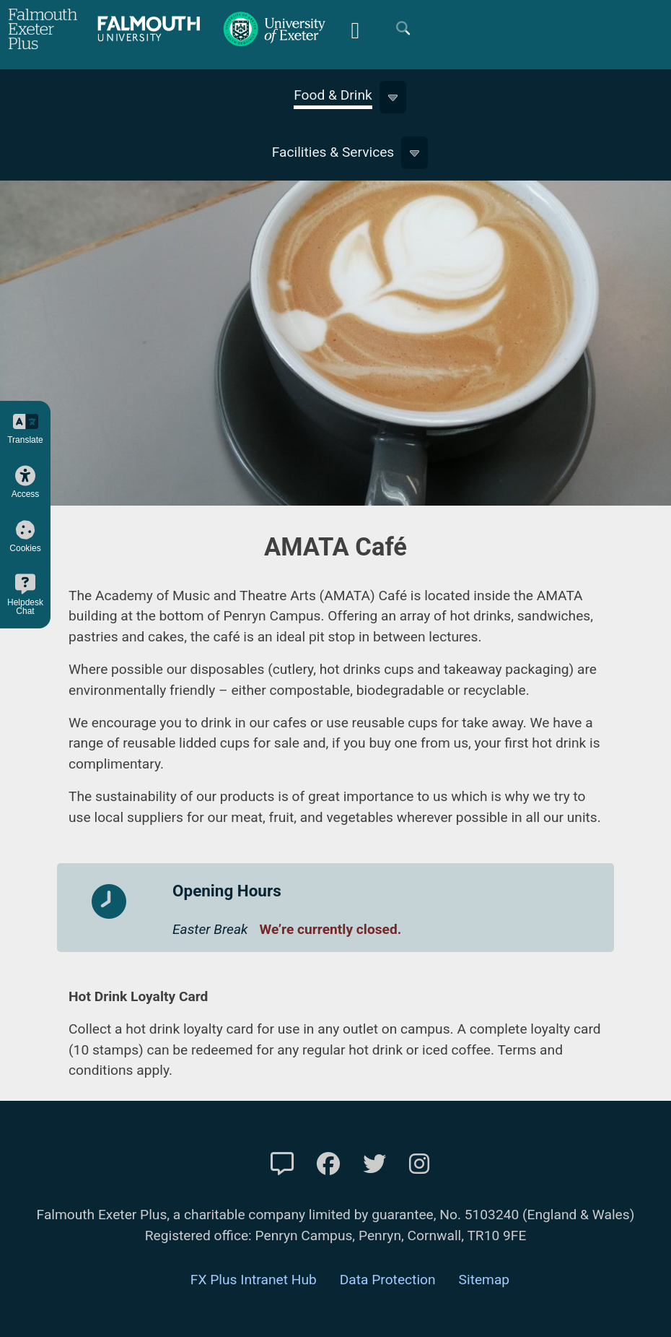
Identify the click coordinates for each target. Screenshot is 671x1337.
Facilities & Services (333, 152)
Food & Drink (333, 95)
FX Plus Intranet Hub (253, 1279)
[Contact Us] (282, 1164)
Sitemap (484, 1279)
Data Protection (388, 1279)
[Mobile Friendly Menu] (355, 28)
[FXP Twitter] (374, 1164)
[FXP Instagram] (419, 1164)
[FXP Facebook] (328, 1164)
